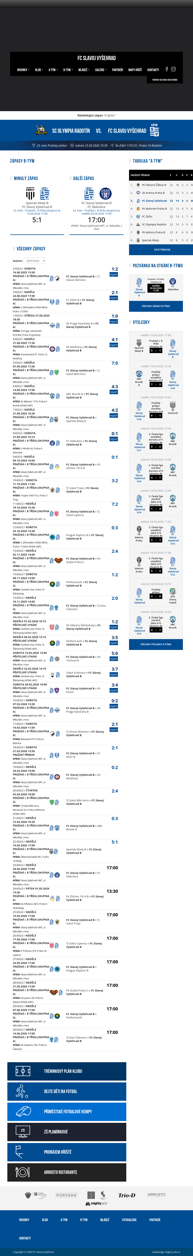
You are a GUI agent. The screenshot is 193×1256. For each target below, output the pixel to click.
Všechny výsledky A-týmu (155, 644)
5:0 (114, 655)
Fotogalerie (129, 1219)
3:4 (114, 687)
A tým (53, 69)
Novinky (23, 69)
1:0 (114, 318)
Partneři (117, 69)
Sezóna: (18, 261)
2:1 (114, 294)
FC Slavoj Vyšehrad (97, 57)
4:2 (114, 412)
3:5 (114, 639)
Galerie (101, 69)
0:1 (114, 435)
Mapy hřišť (135, 69)
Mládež (84, 69)
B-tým (68, 69)
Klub (39, 69)
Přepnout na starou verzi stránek (164, 80)
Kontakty (153, 69)
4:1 (114, 341)
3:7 (114, 671)
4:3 (114, 388)
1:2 (114, 271)
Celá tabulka (162, 249)
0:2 (114, 703)
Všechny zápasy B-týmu (156, 306)
